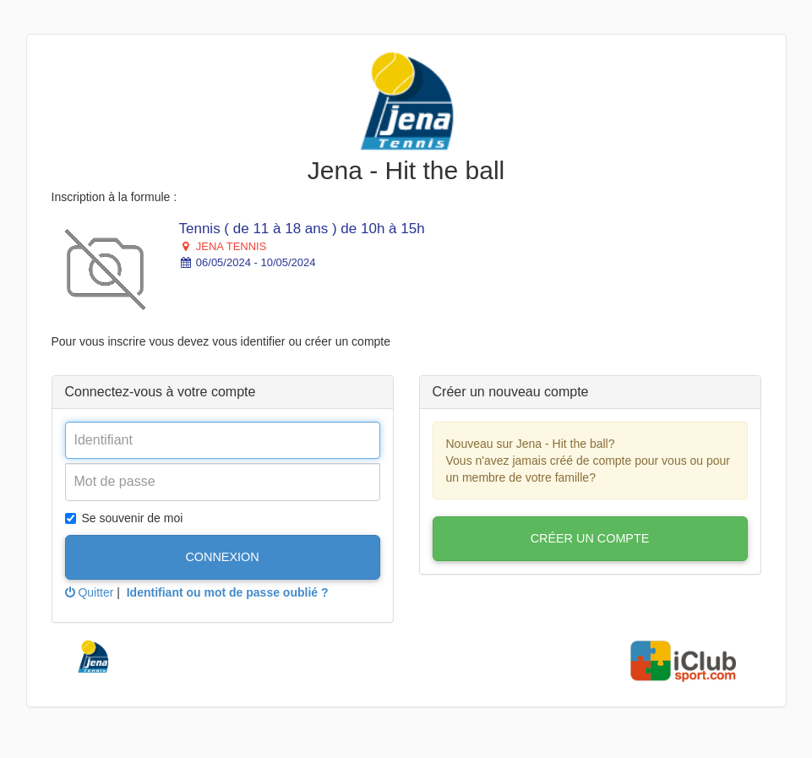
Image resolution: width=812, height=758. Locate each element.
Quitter (89, 592)
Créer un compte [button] (590, 538)
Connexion (222, 557)
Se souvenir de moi (124, 518)
